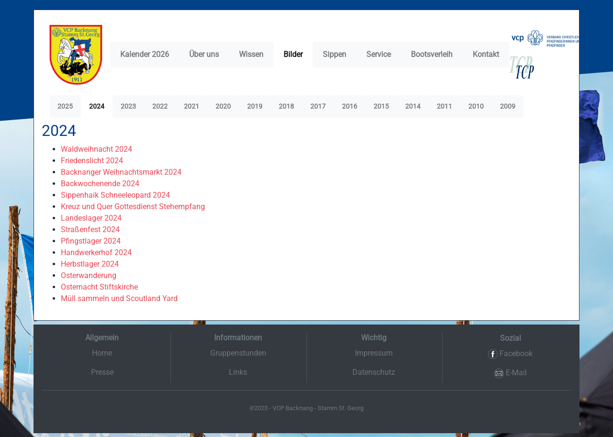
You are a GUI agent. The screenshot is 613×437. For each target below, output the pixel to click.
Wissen (251, 54)
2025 (65, 106)
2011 (444, 106)
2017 (318, 106)
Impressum (374, 353)
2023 (128, 106)
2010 (476, 106)
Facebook (510, 354)
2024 (96, 106)
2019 (254, 106)
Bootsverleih (432, 54)
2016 (349, 106)
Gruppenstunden (238, 353)
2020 (223, 106)
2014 (412, 106)
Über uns (204, 54)
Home (102, 353)
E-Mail (510, 373)
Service (378, 54)
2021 (191, 106)
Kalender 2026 (144, 54)
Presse (102, 372)
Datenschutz (373, 372)
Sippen (334, 54)
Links (238, 372)
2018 (286, 106)
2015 (381, 106)
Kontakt (486, 54)
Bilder (293, 54)
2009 (507, 106)
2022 (160, 106)
